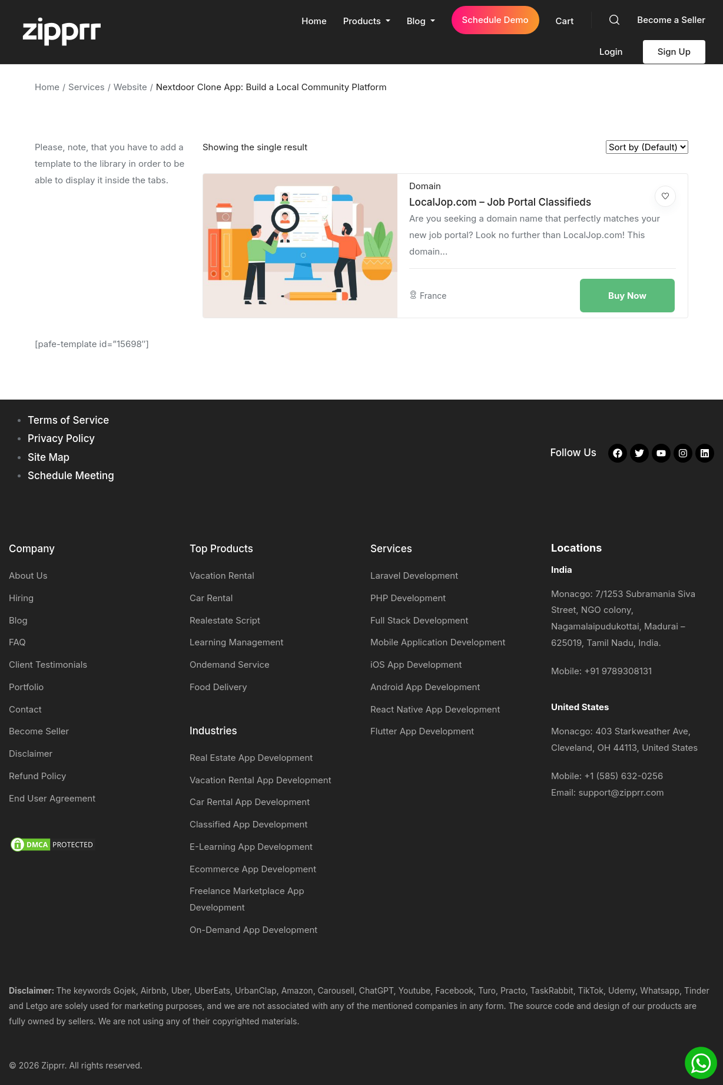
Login (611, 51)
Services (86, 87)
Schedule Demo (495, 19)
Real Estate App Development (251, 757)
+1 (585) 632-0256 (623, 775)
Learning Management (236, 642)
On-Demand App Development (253, 929)
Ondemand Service (230, 664)
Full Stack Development (419, 620)
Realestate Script (225, 620)
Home (313, 21)
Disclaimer (30, 753)
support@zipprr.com (621, 792)
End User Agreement (52, 798)
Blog (417, 21)
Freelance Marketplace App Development (247, 899)
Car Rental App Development (250, 801)
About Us (28, 575)
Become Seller (39, 731)
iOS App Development (416, 664)
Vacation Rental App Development (260, 780)
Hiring (21, 597)
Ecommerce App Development (253, 869)
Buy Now (627, 295)
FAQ (17, 642)
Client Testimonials (48, 664)
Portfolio (26, 686)
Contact (25, 709)
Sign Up (674, 51)
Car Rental (211, 597)
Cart (565, 21)
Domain (425, 186)
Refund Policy (37, 775)
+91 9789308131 (618, 671)
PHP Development (408, 597)
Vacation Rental (222, 575)
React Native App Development (435, 709)
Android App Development (425, 686)
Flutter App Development (422, 731)
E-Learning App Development (251, 846)
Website (130, 87)
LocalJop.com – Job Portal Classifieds (500, 202)
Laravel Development (414, 575)
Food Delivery (218, 686)
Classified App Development (248, 824)
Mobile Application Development (437, 642)
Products (363, 21)
